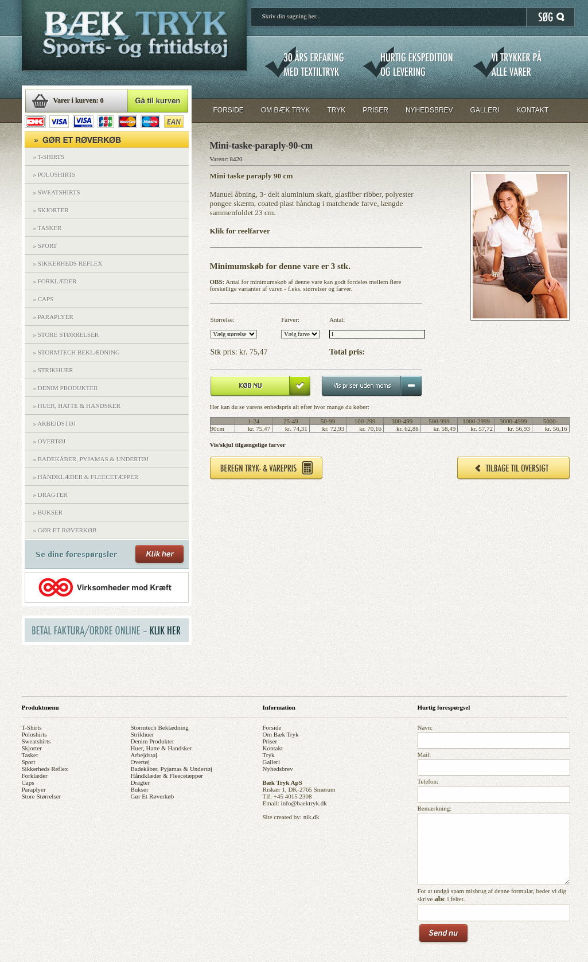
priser (270, 741)
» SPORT (45, 245)
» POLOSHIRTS (54, 174)
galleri (272, 761)
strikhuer (142, 734)
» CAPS (43, 298)
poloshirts (34, 734)
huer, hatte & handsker (161, 748)
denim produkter (152, 741)
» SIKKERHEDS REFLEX (68, 263)
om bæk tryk (281, 734)
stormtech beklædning (160, 727)
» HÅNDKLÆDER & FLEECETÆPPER (86, 476)
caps (28, 782)
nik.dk (311, 816)
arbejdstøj (144, 754)
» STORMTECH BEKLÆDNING (76, 352)
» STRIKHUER (53, 370)
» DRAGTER (50, 494)
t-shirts (32, 727)
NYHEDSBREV (429, 110)
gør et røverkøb (152, 796)
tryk (269, 754)
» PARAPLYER (53, 316)
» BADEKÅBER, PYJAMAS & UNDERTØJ (91, 458)
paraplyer (34, 789)
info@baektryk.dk (304, 803)
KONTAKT (532, 110)
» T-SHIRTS (49, 156)
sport (29, 761)
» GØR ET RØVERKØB (65, 530)
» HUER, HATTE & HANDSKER (76, 405)
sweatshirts (36, 741)
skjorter (32, 748)
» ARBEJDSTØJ (54, 423)
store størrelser (41, 796)
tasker (30, 754)
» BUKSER (48, 512)
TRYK (336, 110)
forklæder (35, 775)
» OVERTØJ (49, 441)
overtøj (140, 761)
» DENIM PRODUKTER (65, 387)
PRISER (375, 110)
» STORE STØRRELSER (66, 334)
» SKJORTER (51, 210)
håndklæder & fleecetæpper (167, 775)
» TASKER (47, 227)
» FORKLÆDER (55, 281)
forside (272, 727)
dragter (140, 782)
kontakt (273, 748)
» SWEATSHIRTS (56, 192)
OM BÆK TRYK (285, 110)
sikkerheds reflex (45, 768)
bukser (140, 789)
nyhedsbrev (278, 768)
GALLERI (485, 110)
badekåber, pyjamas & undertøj (172, 768)
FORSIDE (228, 110)
